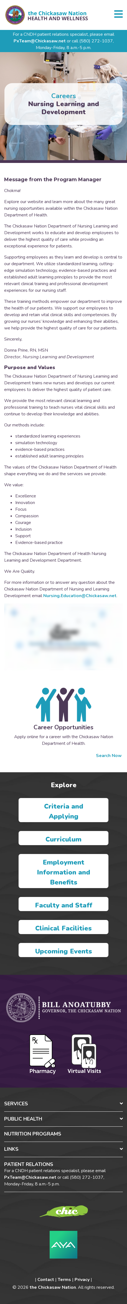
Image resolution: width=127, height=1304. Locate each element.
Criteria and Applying (63, 811)
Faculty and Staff (63, 905)
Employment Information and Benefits (63, 872)
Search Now (109, 756)
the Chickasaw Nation (53, 1287)
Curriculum (63, 839)
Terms (64, 1280)
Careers (63, 95)
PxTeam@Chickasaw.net (40, 41)
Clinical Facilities (63, 928)
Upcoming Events (63, 951)
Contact (45, 1280)
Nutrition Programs (32, 1134)
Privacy (82, 1280)
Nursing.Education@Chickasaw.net (79, 596)
